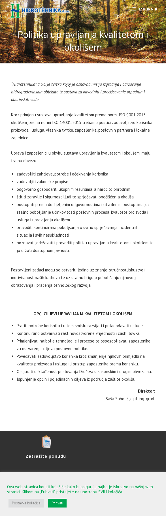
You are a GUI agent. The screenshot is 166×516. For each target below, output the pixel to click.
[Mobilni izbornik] (145, 9)
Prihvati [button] (57, 503)
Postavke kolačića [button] (26, 503)
